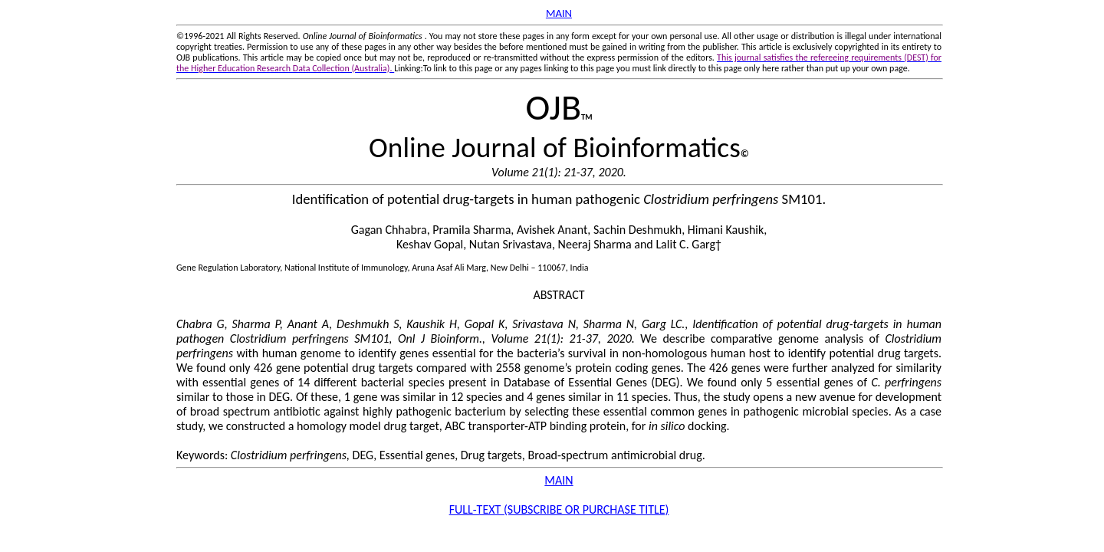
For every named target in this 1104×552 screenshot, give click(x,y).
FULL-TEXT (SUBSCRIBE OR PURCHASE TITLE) (559, 509)
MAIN (559, 13)
